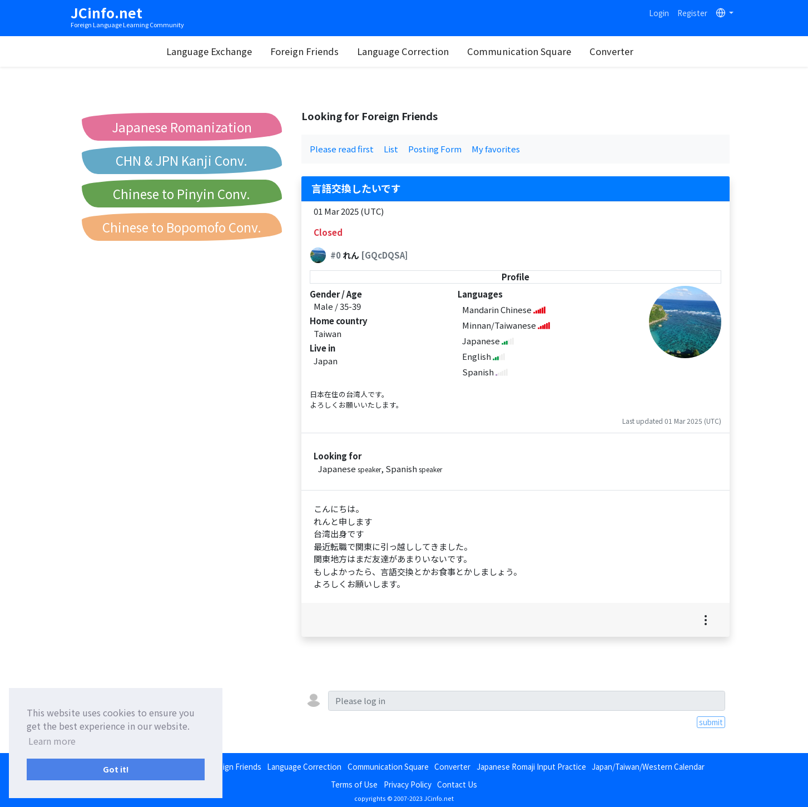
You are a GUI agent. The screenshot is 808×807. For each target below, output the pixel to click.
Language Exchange (212, 51)
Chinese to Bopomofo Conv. (181, 227)
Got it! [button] (116, 769)
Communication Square (522, 51)
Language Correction (406, 51)
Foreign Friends (308, 51)
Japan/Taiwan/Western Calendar (648, 766)
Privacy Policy (408, 784)
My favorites (496, 149)
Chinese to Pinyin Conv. (181, 193)
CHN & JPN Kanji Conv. (181, 160)
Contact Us (457, 784)
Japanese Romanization (182, 127)
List (391, 149)
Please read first (342, 149)
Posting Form (435, 149)
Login (659, 12)
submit (711, 721)
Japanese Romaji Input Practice (531, 766)
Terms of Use (354, 784)
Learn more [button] (52, 740)
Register (692, 12)
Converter (615, 51)
